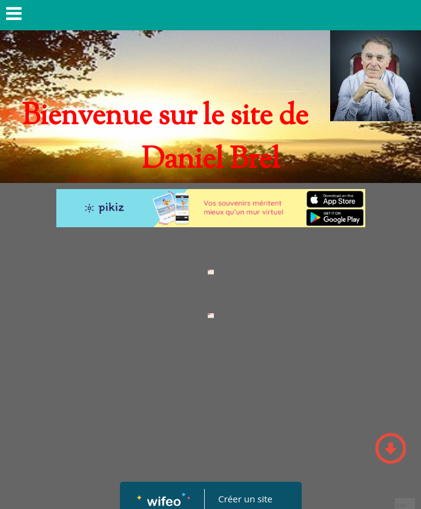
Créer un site (245, 499)
